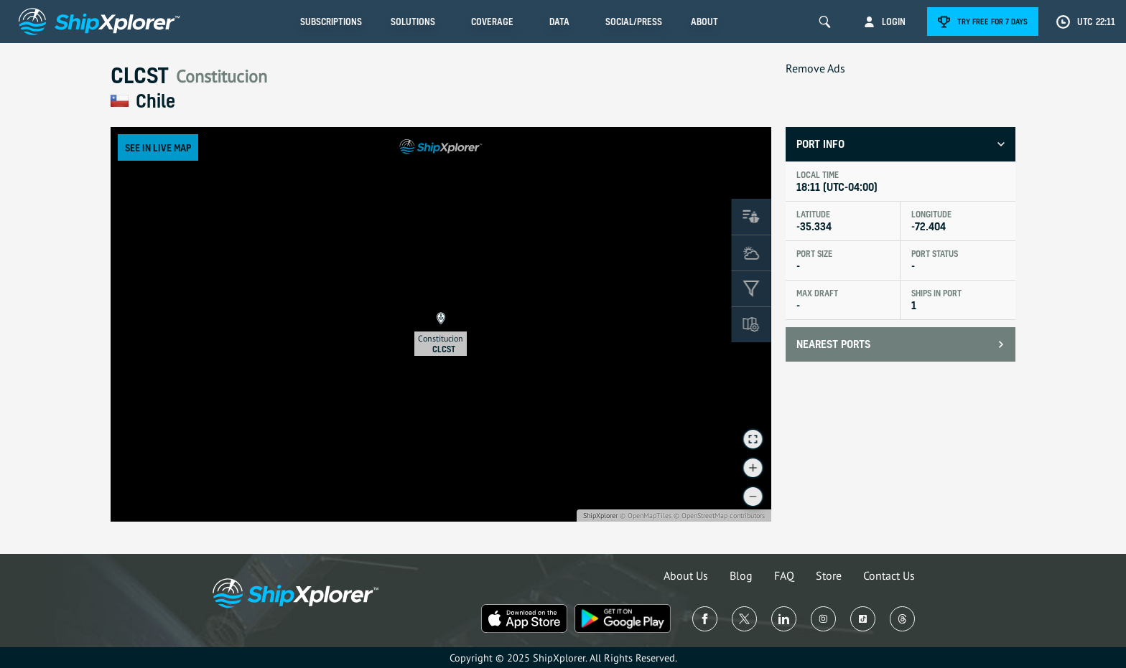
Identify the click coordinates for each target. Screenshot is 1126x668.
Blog (741, 575)
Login (894, 21)
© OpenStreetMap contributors (719, 515)
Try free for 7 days (992, 22)
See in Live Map (158, 147)
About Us (686, 575)
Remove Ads (815, 68)
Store (829, 575)
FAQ (784, 575)
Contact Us (889, 575)
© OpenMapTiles (645, 515)
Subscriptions (331, 21)
